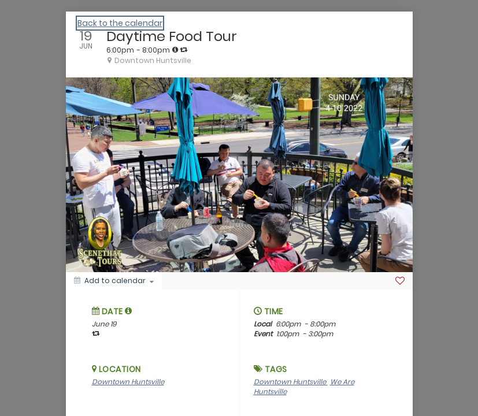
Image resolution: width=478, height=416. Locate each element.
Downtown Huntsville (128, 382)
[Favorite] (400, 281)
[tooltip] (175, 49)
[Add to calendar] (114, 280)
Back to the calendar (119, 23)
